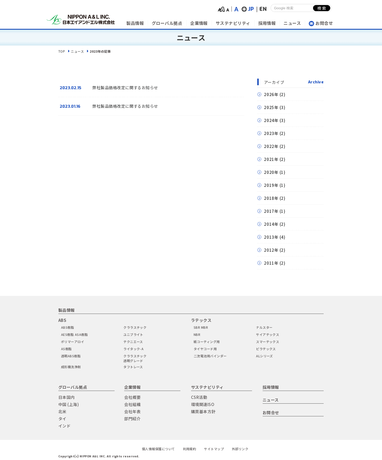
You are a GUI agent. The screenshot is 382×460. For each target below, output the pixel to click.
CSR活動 (199, 397)
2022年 (271, 146)
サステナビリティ (233, 23)
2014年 (271, 224)
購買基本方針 (203, 411)
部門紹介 (132, 418)
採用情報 (267, 23)
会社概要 (132, 397)
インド (64, 426)
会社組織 (132, 404)
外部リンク (240, 449)
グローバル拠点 (167, 23)
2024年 (271, 120)
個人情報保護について (158, 449)
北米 (62, 411)
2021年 (271, 159)
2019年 (271, 185)
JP (251, 9)
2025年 (271, 107)
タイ (62, 418)
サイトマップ (214, 449)
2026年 (271, 94)
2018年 (271, 198)
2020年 (271, 172)
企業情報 (199, 23)
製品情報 (135, 23)
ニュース (292, 23)
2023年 (271, 133)
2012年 (271, 250)
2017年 (271, 211)
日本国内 (66, 397)
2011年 (271, 263)
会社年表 (132, 411)
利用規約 (189, 449)
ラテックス (201, 320)
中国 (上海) (68, 404)
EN (263, 9)
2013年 (271, 237)
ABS (62, 320)
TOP (61, 51)
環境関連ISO (202, 404)
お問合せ (324, 23)
